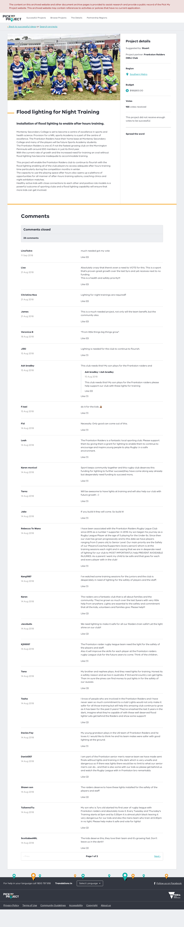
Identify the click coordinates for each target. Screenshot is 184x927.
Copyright (91, 923)
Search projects (48, 26)
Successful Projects (36, 17)
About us (106, 923)
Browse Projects (58, 17)
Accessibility (76, 923)
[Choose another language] (90, 901)
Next (156, 873)
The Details (76, 17)
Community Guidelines (53, 923)
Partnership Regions (97, 17)
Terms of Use (29, 923)
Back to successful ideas (22, 26)
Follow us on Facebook (167, 901)
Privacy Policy (11, 923)
